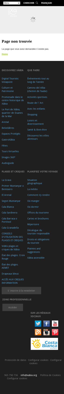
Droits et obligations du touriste (38, 241)
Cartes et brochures (38, 218)
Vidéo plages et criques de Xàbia (10, 247)
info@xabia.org (29, 375)
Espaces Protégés (11, 133)
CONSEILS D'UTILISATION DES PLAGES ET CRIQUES (12, 237)
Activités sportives (37, 97)
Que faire (33, 70)
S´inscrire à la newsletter (21, 290)
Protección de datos (16, 360)
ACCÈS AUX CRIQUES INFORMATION (13, 281)
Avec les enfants (36, 108)
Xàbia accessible (36, 257)
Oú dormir (33, 206)
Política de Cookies (50, 375)
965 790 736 (11, 375)
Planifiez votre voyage (42, 171)
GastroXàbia (8, 139)
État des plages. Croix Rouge (13, 257)
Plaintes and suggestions (33, 250)
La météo (32, 189)
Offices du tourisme (38, 212)
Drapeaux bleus (10, 273)
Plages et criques (13, 171)
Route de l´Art (35, 102)
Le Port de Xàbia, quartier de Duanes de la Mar (12, 113)
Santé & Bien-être (37, 129)
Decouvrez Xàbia (12, 70)
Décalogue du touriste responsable (38, 232)
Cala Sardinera (9, 212)
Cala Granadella (10, 227)
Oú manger (33, 200)
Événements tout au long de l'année (38, 80)
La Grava (6, 180)
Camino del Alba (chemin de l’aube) (37, 89)
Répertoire (33, 224)
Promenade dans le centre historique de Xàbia (13, 100)
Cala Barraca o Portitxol (9, 220)
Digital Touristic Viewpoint (10, 80)
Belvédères (8, 127)
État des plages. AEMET (10, 266)
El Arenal (6, 194)
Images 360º (8, 157)
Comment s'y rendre (38, 194)
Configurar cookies (38, 360)
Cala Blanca (8, 206)
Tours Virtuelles (10, 151)
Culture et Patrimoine (8, 89)
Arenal (5, 122)
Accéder (12, 307)
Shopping (32, 114)
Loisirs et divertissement (35, 122)
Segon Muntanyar (11, 200)
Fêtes (5, 145)
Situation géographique (34, 181)
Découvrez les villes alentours (38, 137)
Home (5, 54)
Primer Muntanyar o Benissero (13, 187)
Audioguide (8, 163)
